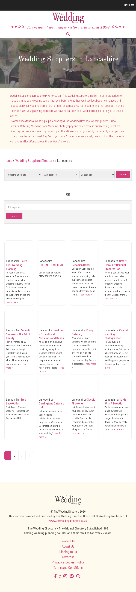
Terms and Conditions (68, 567)
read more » (12, 302)
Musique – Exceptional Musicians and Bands (51, 334)
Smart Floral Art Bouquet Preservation (116, 264)
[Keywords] (68, 207)
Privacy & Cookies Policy (68, 562)
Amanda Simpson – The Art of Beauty (18, 334)
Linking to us (68, 551)
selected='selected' (23, 174)
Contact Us (68, 541)
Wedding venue (61, 141)
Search (124, 174)
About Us (68, 546)
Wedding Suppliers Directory (34, 160)
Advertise (68, 557)
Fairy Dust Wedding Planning (16, 264)
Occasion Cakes (81, 265)
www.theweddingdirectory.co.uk (68, 520)
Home (8, 160)
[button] (127, 5)
